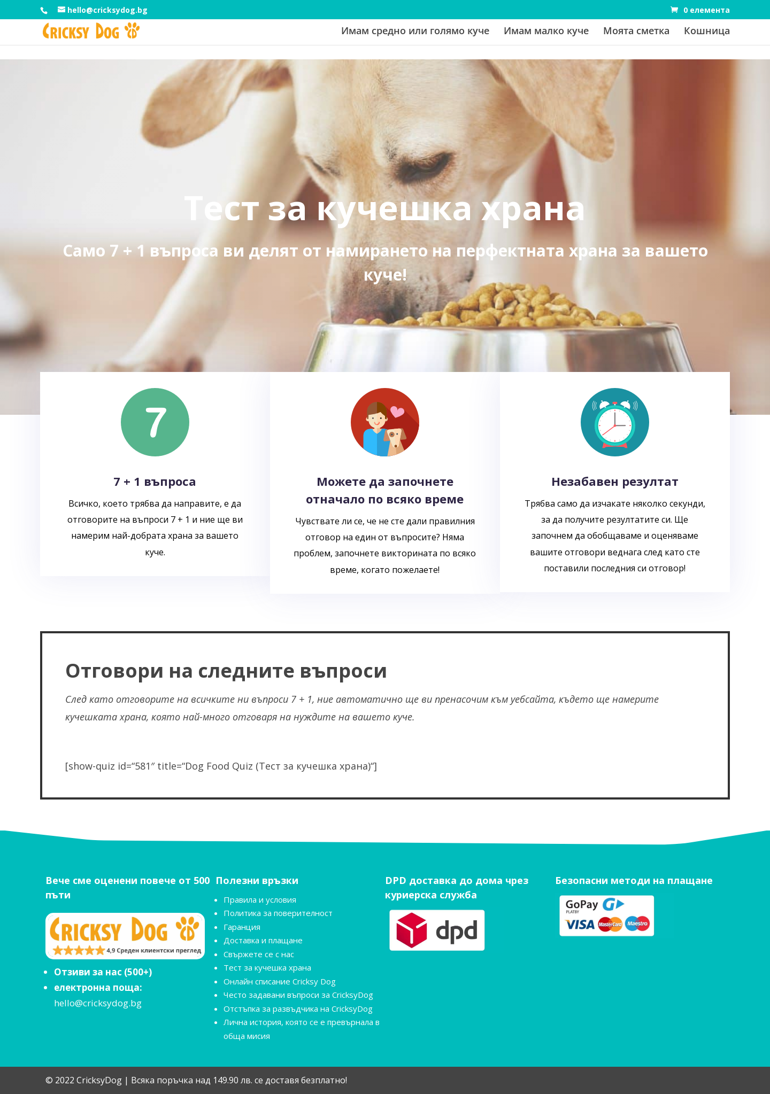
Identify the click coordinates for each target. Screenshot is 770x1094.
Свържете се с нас (259, 954)
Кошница (707, 32)
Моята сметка (636, 32)
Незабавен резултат (615, 481)
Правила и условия (260, 899)
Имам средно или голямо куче (415, 32)
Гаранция (242, 926)
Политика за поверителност (278, 912)
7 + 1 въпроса (154, 481)
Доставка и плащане (263, 940)
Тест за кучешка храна (267, 967)
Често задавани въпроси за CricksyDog (298, 994)
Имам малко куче (546, 32)
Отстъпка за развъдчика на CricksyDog (298, 1008)
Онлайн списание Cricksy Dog (280, 981)
